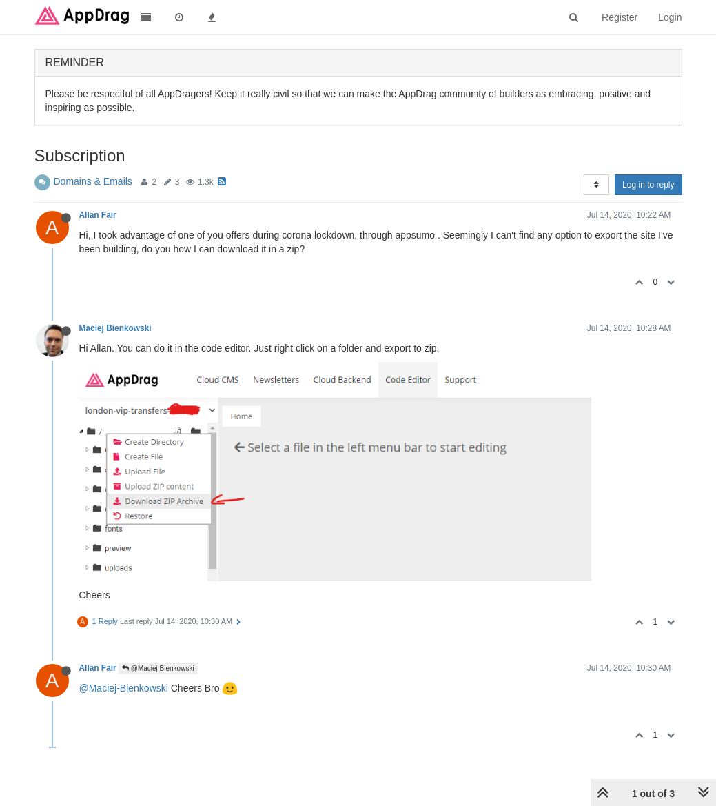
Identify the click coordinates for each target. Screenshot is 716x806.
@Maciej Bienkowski (158, 668)
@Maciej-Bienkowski (123, 688)
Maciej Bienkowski (115, 328)
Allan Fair (97, 215)
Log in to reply (648, 185)
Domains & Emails (93, 181)
